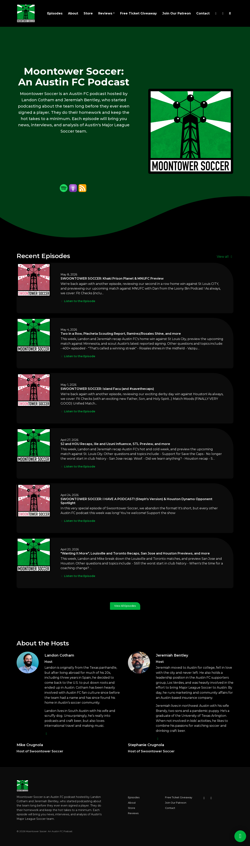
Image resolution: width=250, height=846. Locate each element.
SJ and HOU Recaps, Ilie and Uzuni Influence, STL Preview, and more (115, 444)
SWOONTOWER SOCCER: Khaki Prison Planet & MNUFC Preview (112, 278)
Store (88, 13)
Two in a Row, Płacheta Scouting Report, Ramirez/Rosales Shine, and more (121, 334)
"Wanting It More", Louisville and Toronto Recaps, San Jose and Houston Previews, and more (135, 553)
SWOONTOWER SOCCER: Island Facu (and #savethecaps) (107, 389)
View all (225, 256)
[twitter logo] (46, 734)
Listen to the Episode (78, 301)
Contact (203, 13)
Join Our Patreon (176, 13)
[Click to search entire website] (229, 13)
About (73, 13)
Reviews (105, 13)
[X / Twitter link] (215, 13)
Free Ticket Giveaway (138, 13)
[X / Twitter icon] (211, 798)
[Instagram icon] (204, 798)
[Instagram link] (222, 13)
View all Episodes (125, 605)
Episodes (54, 13)
